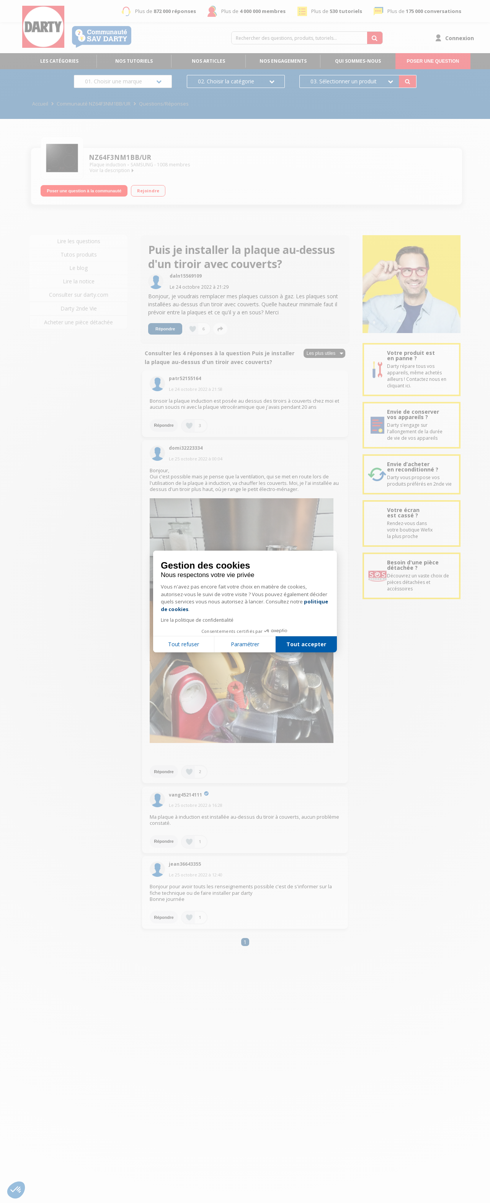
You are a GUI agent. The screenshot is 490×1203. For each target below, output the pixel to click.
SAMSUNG (142, 164)
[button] (16, 1190)
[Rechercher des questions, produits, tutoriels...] (374, 38)
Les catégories (59, 61)
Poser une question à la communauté (84, 191)
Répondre (165, 329)
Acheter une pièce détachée (78, 322)
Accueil (40, 104)
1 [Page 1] (245, 942)
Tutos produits (78, 254)
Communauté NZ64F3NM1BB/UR (94, 104)
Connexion (459, 38)
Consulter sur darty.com (78, 294)
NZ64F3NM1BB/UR (120, 157)
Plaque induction (108, 164)
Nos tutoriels (134, 61)
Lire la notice (79, 281)
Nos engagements (283, 61)
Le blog (78, 267)
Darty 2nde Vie (78, 308)
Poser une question (433, 61)
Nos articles (208, 61)
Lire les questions (78, 241)
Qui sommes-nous (358, 61)
